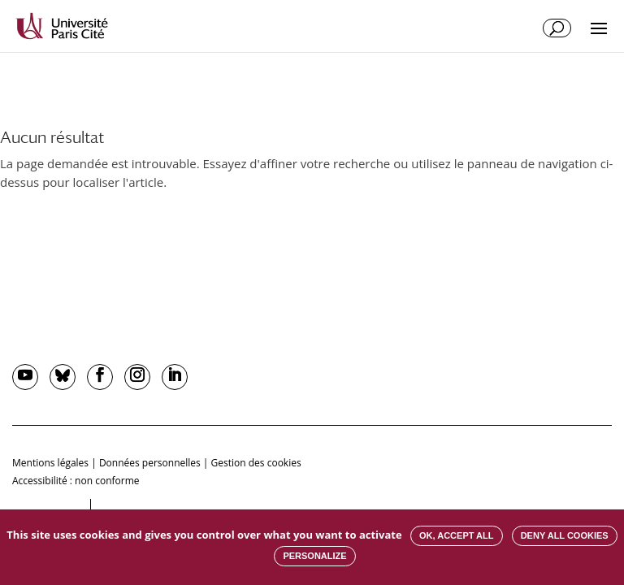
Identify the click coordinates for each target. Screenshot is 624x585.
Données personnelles (150, 463)
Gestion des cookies (256, 463)
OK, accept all (456, 535)
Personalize (314, 556)
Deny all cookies (565, 535)
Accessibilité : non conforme (76, 481)
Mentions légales (50, 463)
